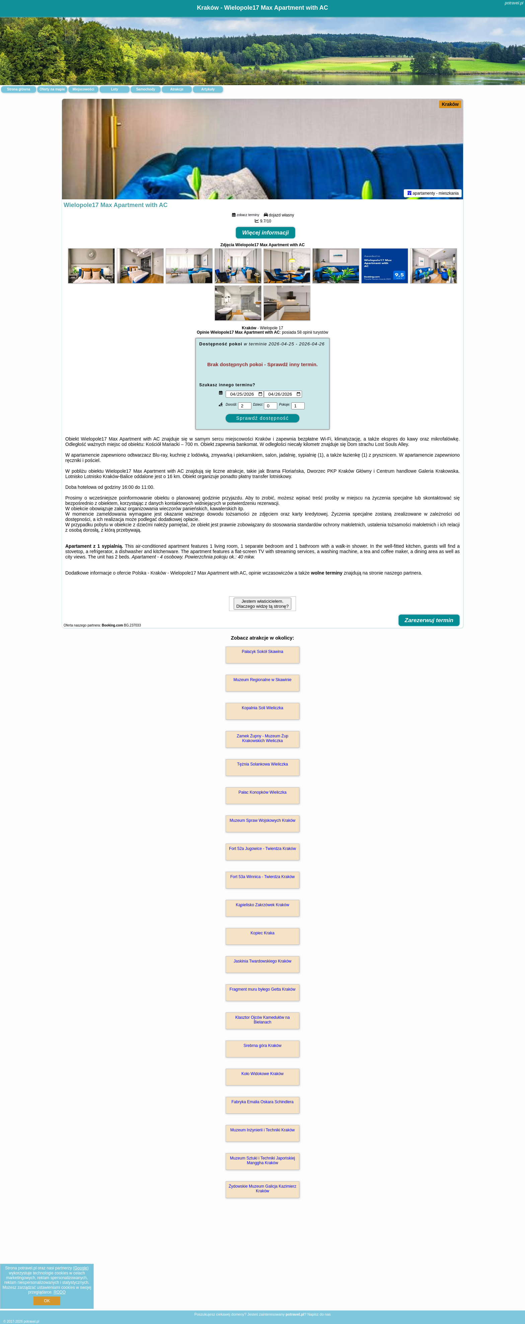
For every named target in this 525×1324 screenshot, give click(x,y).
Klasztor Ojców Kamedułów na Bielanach (262, 1019)
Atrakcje (176, 89)
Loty (114, 89)
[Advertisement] (262, 1261)
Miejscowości (83, 89)
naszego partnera (402, 573)
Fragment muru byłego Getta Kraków (263, 989)
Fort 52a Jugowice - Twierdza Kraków (262, 848)
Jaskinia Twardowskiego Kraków (263, 961)
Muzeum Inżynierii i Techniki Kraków (262, 1130)
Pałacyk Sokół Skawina (262, 651)
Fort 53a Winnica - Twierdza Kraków (262, 876)
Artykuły (208, 89)
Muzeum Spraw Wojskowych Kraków (263, 820)
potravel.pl (514, 3)
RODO (60, 1292)
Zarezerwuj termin (429, 620)
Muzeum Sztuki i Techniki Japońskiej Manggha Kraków (262, 1160)
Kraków (450, 104)
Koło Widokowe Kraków (262, 1073)
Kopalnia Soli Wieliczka (262, 708)
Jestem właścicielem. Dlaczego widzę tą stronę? (262, 604)
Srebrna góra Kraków (262, 1045)
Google (80, 1268)
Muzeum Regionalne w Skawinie (262, 679)
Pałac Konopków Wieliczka (262, 792)
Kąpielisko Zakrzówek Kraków (262, 905)
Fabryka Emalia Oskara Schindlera (262, 1102)
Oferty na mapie (52, 89)
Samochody (145, 89)
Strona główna (18, 89)
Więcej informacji (265, 232)
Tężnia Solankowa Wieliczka (262, 764)
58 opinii (304, 332)
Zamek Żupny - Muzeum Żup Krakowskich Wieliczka (262, 738)
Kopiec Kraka (262, 933)
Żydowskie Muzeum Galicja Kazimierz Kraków (262, 1188)
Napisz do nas (319, 1314)
